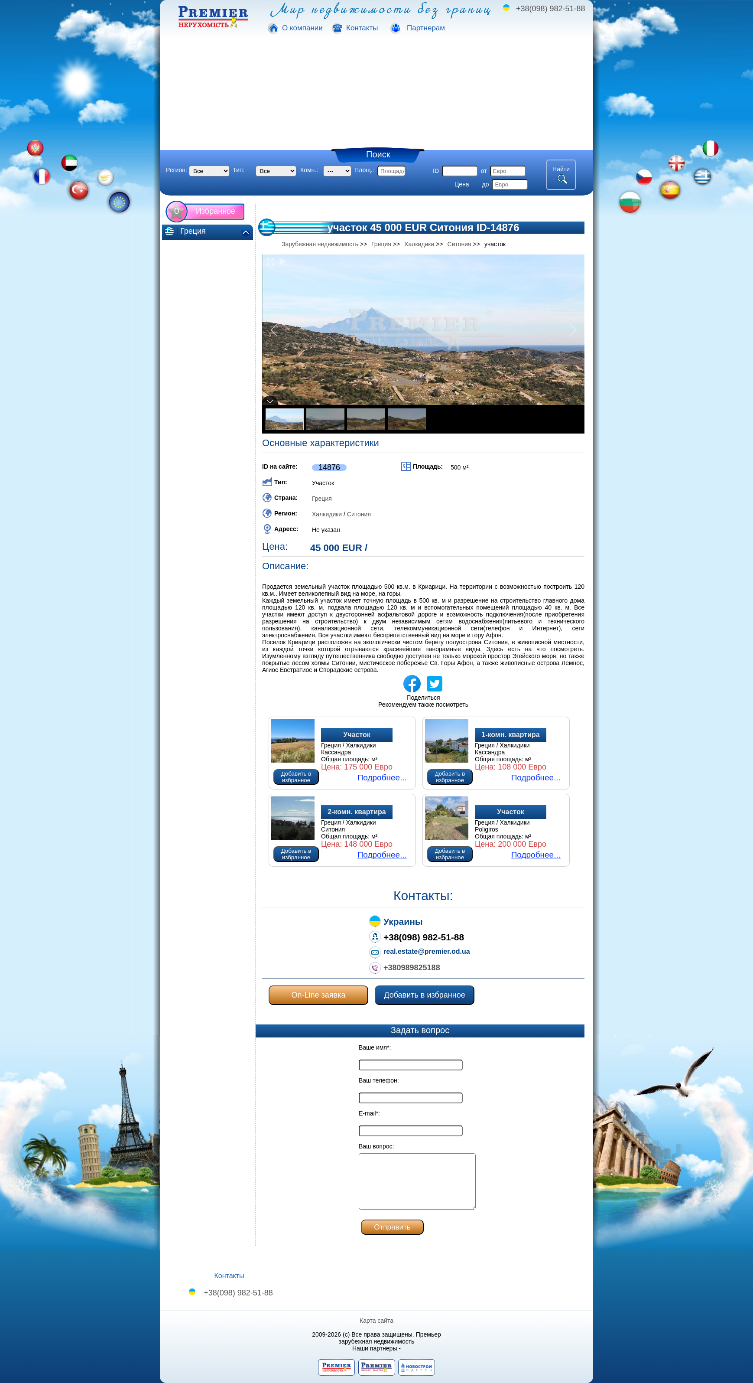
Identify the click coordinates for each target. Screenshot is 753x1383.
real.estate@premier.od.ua (426, 951)
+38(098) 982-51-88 (550, 8)
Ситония (359, 514)
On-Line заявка (319, 995)
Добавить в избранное (296, 776)
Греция (322, 498)
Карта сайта (376, 1320)
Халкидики (327, 514)
